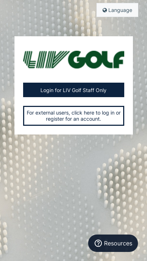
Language (117, 10)
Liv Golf (73, 59)
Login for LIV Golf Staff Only (73, 90)
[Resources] (113, 243)
